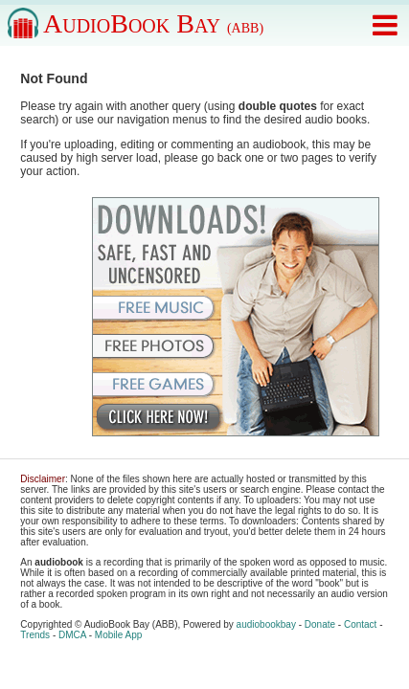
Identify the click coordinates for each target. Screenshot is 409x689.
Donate (320, 624)
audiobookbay (266, 624)
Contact (360, 624)
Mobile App (118, 635)
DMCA (72, 635)
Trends (35, 635)
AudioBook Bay (153, 23)
